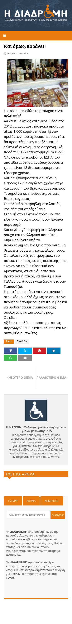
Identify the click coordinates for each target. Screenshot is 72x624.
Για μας (13, 501)
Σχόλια (31, 501)
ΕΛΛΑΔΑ (22, 341)
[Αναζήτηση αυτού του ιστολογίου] (28, 515)
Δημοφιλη (51, 501)
